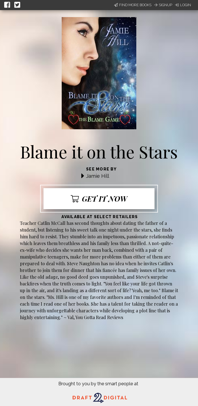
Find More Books (132, 5)
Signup (163, 5)
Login (183, 5)
